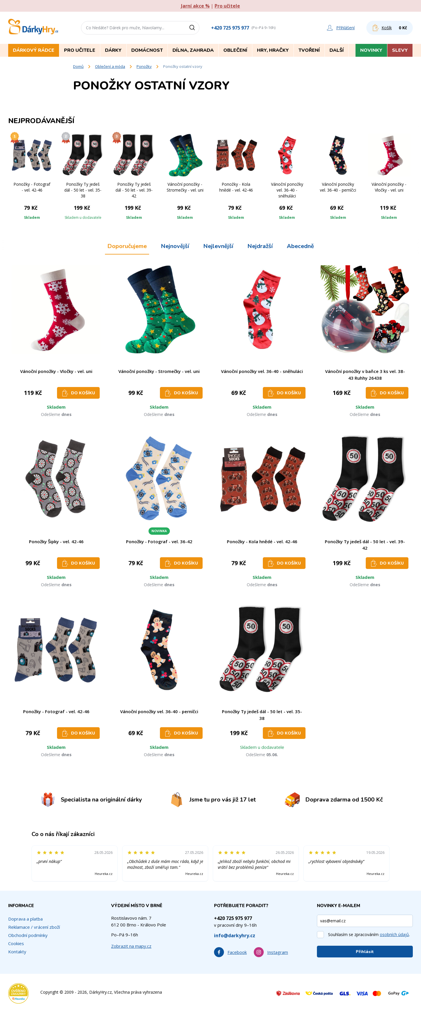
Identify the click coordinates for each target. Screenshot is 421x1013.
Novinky (371, 50)
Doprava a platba (25, 919)
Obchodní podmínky (28, 935)
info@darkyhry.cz (234, 935)
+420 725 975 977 (230, 28)
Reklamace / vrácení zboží (34, 927)
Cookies (16, 943)
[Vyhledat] (194, 28)
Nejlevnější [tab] (218, 246)
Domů (78, 66)
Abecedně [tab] (300, 246)
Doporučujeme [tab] (127, 246)
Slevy (400, 50)
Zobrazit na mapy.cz (131, 946)
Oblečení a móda (110, 66)
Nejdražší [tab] (260, 246)
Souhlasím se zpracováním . (369, 934)
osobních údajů (394, 934)
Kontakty (17, 951)
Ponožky (144, 66)
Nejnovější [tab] (175, 246)
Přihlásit (365, 951)
